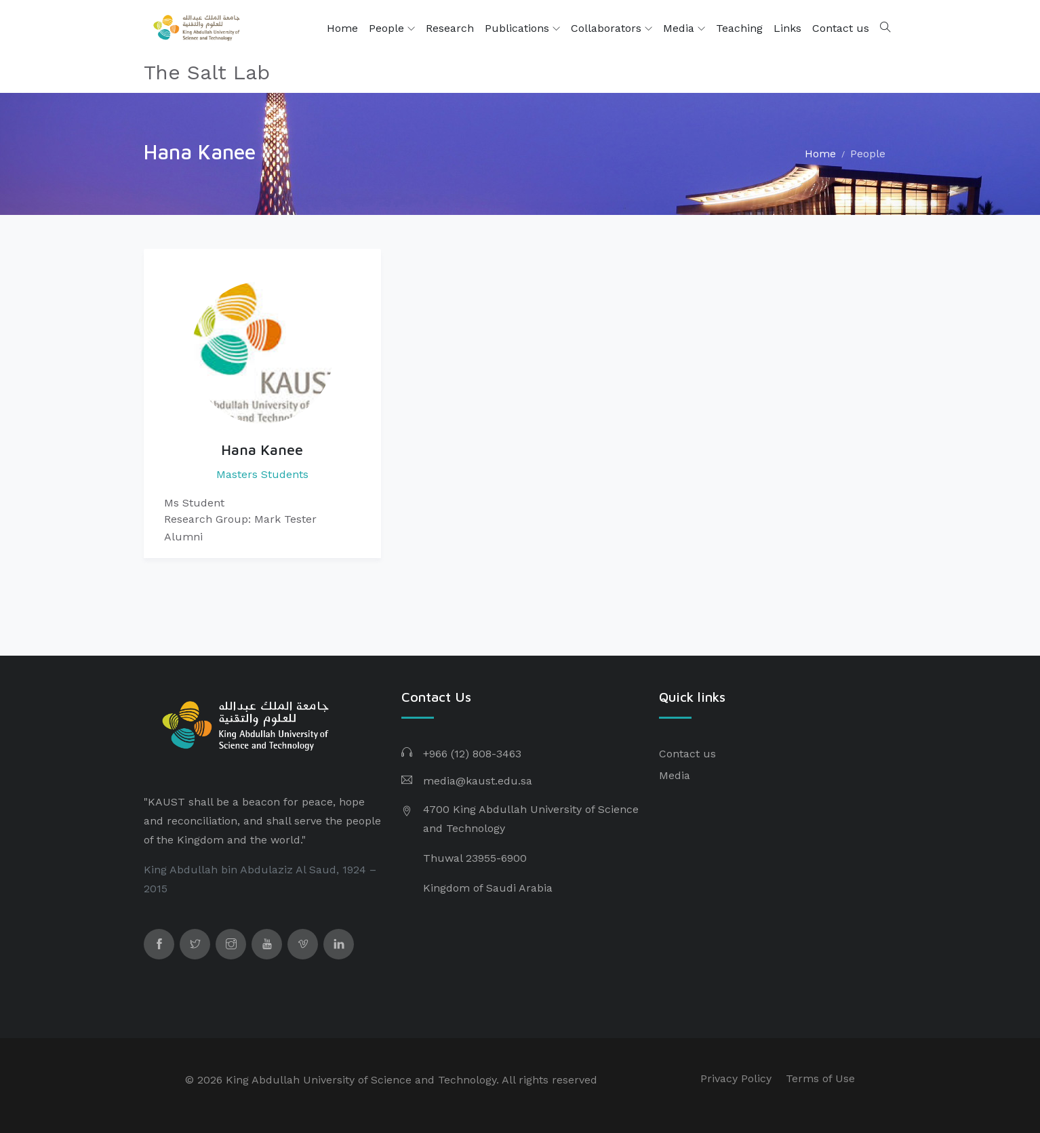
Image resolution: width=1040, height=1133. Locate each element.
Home (342, 28)
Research (450, 28)
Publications (522, 28)
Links (787, 28)
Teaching (739, 28)
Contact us (840, 28)
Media (684, 28)
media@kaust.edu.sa (477, 780)
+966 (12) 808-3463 (472, 753)
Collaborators (611, 28)
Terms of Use (820, 1078)
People (392, 28)
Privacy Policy (736, 1078)
